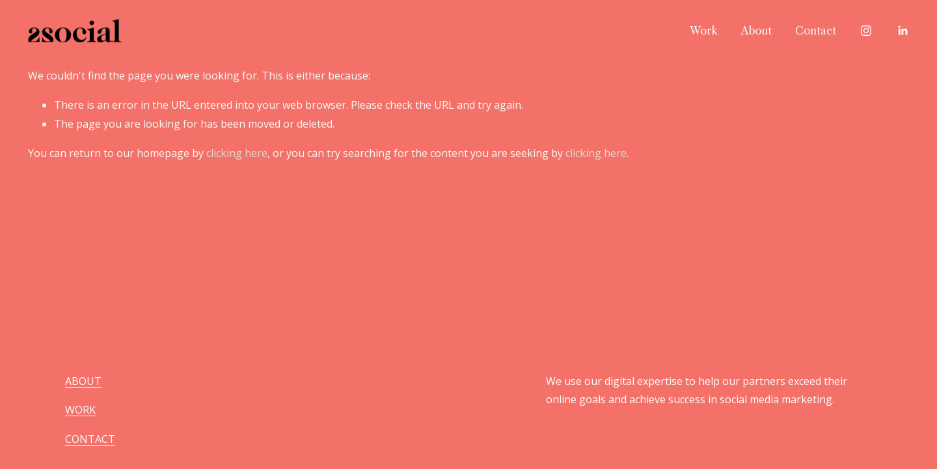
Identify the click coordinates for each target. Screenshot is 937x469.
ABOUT (83, 381)
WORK (80, 410)
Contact (815, 30)
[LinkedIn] (902, 30)
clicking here (236, 153)
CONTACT (90, 439)
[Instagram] (866, 30)
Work (704, 30)
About (756, 30)
